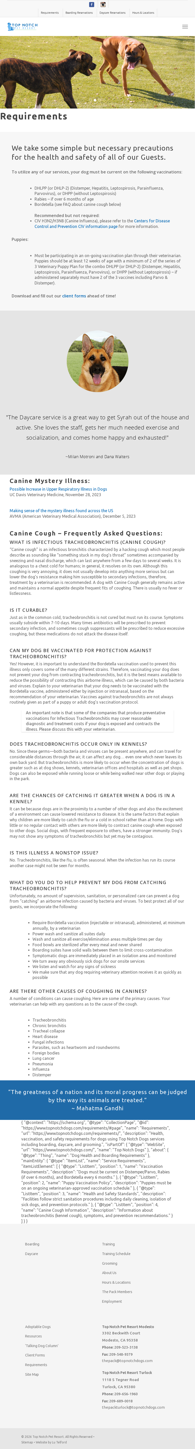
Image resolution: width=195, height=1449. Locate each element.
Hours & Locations (143, 12)
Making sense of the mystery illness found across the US (61, 510)
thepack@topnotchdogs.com (127, 1360)
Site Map (32, 1374)
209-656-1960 (126, 1394)
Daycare (31, 1254)
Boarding (32, 1244)
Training (108, 1244)
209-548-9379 (121, 1354)
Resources (33, 1336)
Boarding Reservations (79, 12)
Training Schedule (116, 1254)
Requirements (50, 12)
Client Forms (35, 1355)
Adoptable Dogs (38, 1327)
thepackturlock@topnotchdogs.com (133, 1407)
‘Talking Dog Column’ (41, 1346)
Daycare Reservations (112, 12)
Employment (112, 1301)
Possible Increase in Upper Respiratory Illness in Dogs (58, 489)
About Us (109, 1273)
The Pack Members (117, 1292)
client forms (74, 296)
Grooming (109, 1263)
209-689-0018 (121, 1401)
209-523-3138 (126, 1347)
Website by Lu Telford (51, 1442)
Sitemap (27, 1442)
